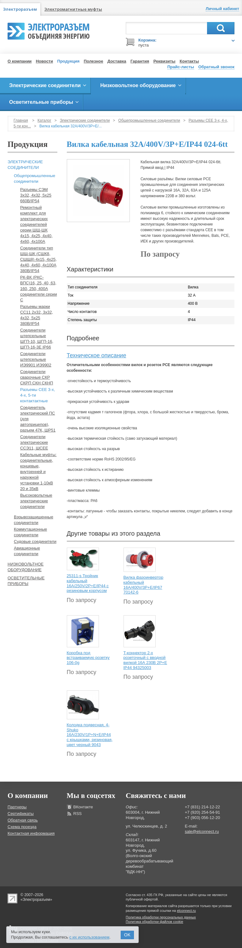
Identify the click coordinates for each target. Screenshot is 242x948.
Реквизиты (164, 61)
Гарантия (139, 61)
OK (127, 934)
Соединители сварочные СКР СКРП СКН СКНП (36, 377)
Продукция (68, 61)
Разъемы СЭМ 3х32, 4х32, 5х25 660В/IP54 (35, 195)
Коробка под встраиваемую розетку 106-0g (88, 657)
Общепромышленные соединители (149, 120)
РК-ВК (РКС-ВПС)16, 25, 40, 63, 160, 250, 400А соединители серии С (38, 288)
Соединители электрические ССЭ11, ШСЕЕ (34, 442)
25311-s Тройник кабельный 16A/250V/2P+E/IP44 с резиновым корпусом (88, 583)
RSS (77, 813)
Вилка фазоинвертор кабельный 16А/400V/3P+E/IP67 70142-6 (144, 584)
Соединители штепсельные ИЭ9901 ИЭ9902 (35, 359)
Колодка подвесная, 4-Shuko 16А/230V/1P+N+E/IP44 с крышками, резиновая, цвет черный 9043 (90, 734)
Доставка (116, 61)
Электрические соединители (85, 120)
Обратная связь (23, 820)
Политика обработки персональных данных (161, 917)
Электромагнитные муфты (73, 9)
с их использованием (89, 937)
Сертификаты (21, 813)
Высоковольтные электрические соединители (36, 501)
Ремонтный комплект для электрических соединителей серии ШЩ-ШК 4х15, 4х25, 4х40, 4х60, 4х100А (36, 224)
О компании (20, 61)
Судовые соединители (35, 541)
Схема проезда (22, 826)
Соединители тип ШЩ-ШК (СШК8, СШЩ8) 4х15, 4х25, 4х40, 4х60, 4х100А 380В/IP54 (38, 259)
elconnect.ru (186, 910)
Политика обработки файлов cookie (154, 921)
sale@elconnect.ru (202, 831)
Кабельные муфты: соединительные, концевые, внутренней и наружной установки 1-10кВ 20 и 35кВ (38, 471)
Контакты (189, 61)
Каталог (44, 120)
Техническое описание (96, 355)
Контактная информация (31, 833)
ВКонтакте (83, 807)
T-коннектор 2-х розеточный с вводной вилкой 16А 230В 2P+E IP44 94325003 (145, 660)
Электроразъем (59, 30)
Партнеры (17, 807)
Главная (21, 120)
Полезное (93, 61)
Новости (44, 61)
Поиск (220, 28)
